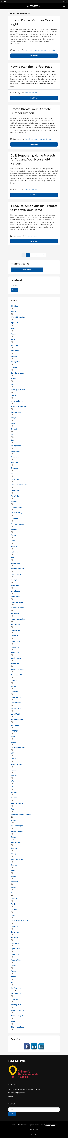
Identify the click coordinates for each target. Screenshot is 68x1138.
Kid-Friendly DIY (16, 675)
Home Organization (18, 619)
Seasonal (14, 865)
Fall (12, 474)
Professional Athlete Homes (21, 815)
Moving (13, 742)
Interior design (16, 658)
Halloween (14, 552)
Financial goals (16, 507)
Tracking (14, 966)
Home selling (15, 630)
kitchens (42, 139)
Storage (13, 887)
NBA (12, 753)
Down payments (16, 451)
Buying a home (16, 362)
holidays (14, 580)
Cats (12, 384)
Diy (12, 434)
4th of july (14, 306)
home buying (15, 591)
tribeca (13, 977)
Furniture (14, 541)
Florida (13, 535)
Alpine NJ (14, 323)
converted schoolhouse (19, 407)
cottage (13, 418)
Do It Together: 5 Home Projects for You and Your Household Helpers (33, 159)
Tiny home (14, 926)
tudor (13, 982)
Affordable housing (18, 317)
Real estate (15, 820)
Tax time (14, 910)
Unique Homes (16, 993)
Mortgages (15, 731)
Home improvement (40, 50)
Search (14, 290)
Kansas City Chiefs (17, 669)
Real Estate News (17, 831)
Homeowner (15, 647)
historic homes (16, 563)
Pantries (14, 798)
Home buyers (15, 585)
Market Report (16, 703)
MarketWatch (15, 714)
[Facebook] (32, 1134)
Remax (13, 837)
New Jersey (15, 770)
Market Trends (16, 708)
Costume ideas (16, 412)
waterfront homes (17, 1010)
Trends (13, 971)
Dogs (12, 440)
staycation (52, 50)
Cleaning (14, 395)
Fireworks (14, 518)
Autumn (13, 334)
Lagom (13, 686)
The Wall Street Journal (19, 921)
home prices (15, 625)
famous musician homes (19, 485)
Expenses (14, 468)
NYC (12, 787)
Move (13, 736)
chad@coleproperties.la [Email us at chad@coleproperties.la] (18, 1092)
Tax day (13, 904)
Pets (12, 809)
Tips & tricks (15, 954)
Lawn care (14, 692)
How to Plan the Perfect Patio (31, 66)
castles (13, 379)
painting (14, 792)
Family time (15, 479)
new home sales (16, 764)
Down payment (16, 446)
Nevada (13, 759)
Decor (13, 423)
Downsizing (15, 457)
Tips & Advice (16, 949)
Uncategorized (16, 988)
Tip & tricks (15, 943)
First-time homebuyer (18, 524)
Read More (34, 55)
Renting (13, 854)
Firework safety (16, 513)
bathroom (14, 345)
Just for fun (15, 664)
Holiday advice (16, 574)
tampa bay (14, 898)
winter (13, 1021)
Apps (12, 328)
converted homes (17, 401)
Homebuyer (15, 636)
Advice (13, 312)
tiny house (14, 938)
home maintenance (18, 608)
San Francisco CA (17, 859)
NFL (12, 781)
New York (14, 775)
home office (15, 613)
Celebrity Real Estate (18, 390)
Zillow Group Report (18, 1027)
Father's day (15, 496)
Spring (13, 870)
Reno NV (14, 848)
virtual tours (15, 999)
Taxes (13, 915)
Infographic (15, 652)
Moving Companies (17, 748)
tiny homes (15, 932)
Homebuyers (15, 641)
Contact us (11, 1096)
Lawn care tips (16, 697)
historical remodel (17, 569)
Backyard (14, 339)
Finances (14, 502)
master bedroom (17, 720)
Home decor (15, 597)
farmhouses (15, 490)
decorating (14, 429)
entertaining (29, 50)
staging (13, 876)
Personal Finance (17, 803)
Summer (49, 139)
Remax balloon (16, 843)
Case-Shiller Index (17, 373)
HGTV (13, 557)
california (14, 367)
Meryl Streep (15, 725)
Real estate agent (17, 826)
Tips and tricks (16, 960)
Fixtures (14, 530)
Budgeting (14, 356)
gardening (14, 546)
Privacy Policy (34, 1129)
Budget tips (15, 351)
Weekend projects (17, 1016)
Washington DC (16, 1005)
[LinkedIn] (36, 1134)
